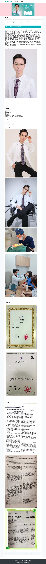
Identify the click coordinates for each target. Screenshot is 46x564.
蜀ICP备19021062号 (29, 560)
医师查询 (28, 562)
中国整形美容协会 (21, 562)
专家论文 (21, 22)
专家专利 (14, 22)
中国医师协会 (25, 562)
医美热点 (21, 1)
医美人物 (16, 1)
